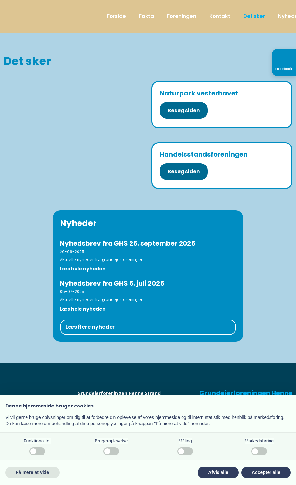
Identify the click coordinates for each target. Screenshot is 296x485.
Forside (116, 16)
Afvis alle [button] (218, 472)
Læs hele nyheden (83, 269)
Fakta (146, 16)
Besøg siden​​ (184, 171)
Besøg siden (184, 110)
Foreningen (181, 16)
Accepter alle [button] (266, 472)
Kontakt (219, 16)
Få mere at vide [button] (32, 472)
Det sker (254, 16)
